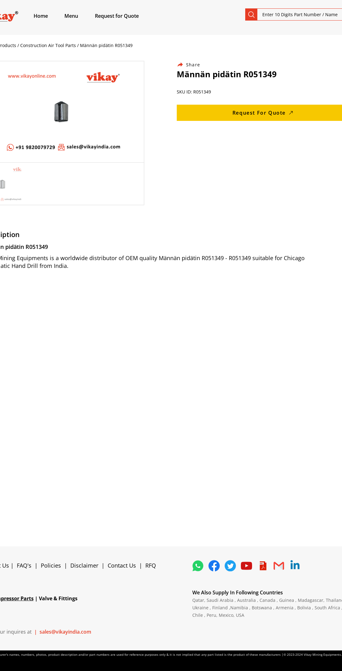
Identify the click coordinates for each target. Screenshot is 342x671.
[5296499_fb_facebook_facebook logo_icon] (214, 565)
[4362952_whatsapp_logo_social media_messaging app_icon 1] (198, 565)
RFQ (150, 565)
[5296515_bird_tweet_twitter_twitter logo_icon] (230, 565)
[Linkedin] (295, 565)
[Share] (192, 65)
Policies (51, 565)
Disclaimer (85, 565)
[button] (78, 15)
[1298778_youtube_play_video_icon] (246, 565)
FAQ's (24, 565)
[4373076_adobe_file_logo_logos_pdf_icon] (262, 565)
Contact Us (122, 565)
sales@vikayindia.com (65, 631)
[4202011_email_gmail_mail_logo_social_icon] (278, 565)
